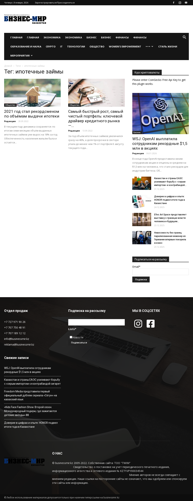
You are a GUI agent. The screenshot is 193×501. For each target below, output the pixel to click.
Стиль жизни (167, 46)
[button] (184, 37)
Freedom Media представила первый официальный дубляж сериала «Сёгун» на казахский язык (30, 395)
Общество (97, 46)
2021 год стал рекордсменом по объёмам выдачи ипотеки (31, 113)
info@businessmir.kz (16, 339)
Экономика (52, 37)
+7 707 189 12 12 (14, 333)
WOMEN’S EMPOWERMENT (125, 46)
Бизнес (91, 37)
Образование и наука (25, 46)
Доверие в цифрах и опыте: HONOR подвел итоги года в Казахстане (169, 200)
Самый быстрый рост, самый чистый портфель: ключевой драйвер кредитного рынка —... (95, 118)
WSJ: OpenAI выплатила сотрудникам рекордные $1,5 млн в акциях (159, 144)
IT (61, 46)
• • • (149, 46)
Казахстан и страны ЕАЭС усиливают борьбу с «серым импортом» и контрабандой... (170, 181)
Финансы (122, 37)
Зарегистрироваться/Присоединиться (55, 2)
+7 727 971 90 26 (14, 322)
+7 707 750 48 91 (14, 327)
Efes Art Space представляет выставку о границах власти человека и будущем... (170, 218)
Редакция (10, 121)
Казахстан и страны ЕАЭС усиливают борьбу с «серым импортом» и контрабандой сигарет (32, 381)
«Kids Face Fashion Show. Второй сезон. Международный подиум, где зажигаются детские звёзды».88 (30, 411)
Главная (16, 37)
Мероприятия (21, 55)
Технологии (76, 46)
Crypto (51, 46)
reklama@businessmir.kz (19, 344)
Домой (8, 65)
